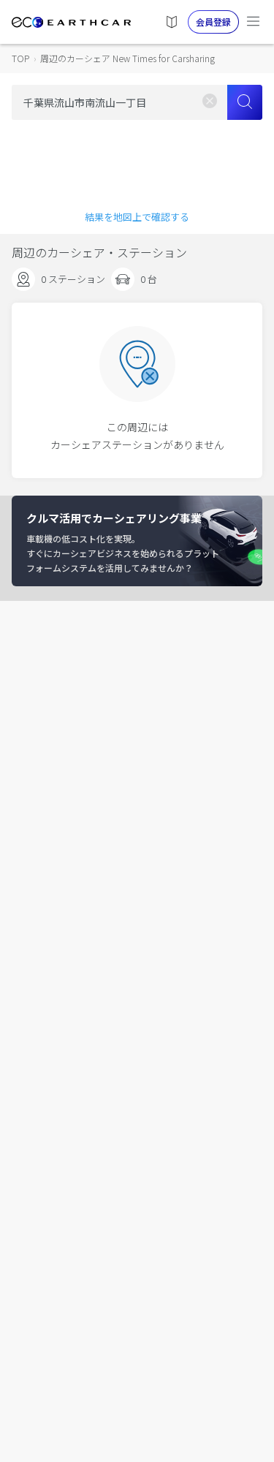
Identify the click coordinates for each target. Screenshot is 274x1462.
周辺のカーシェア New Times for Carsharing (127, 58)
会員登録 (213, 21)
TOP (20, 58)
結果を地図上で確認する (137, 217)
